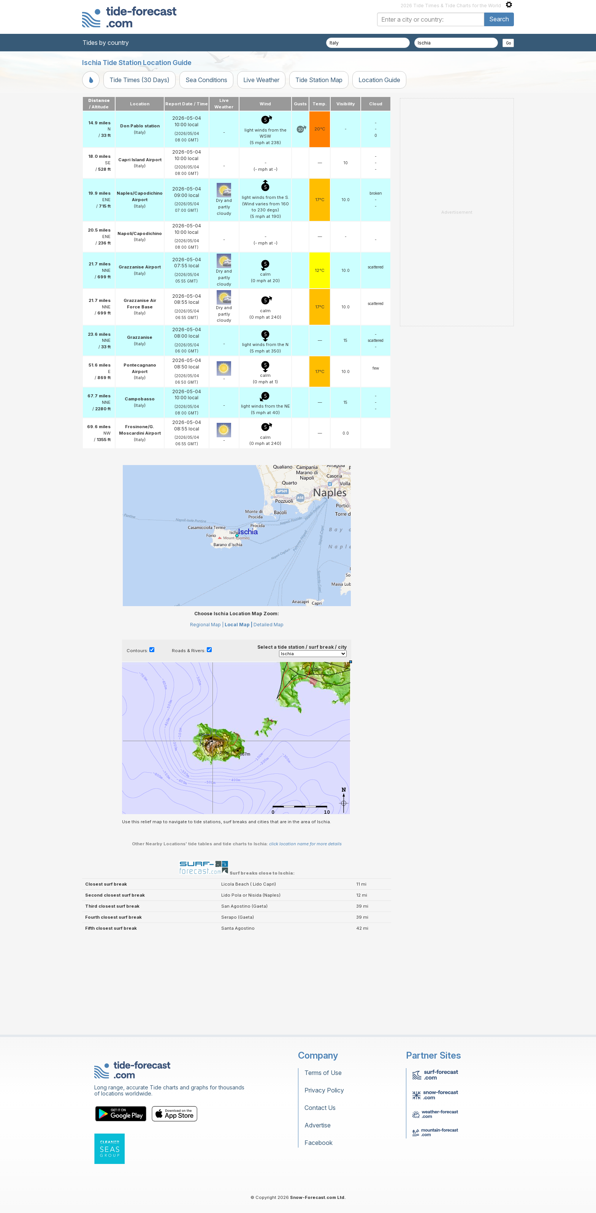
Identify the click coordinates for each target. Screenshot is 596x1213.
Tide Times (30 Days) (139, 80)
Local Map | (238, 624)
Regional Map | (207, 624)
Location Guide (379, 80)
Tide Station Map (318, 80)
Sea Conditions (206, 80)
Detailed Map (269, 624)
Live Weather (261, 80)
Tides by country (105, 42)
